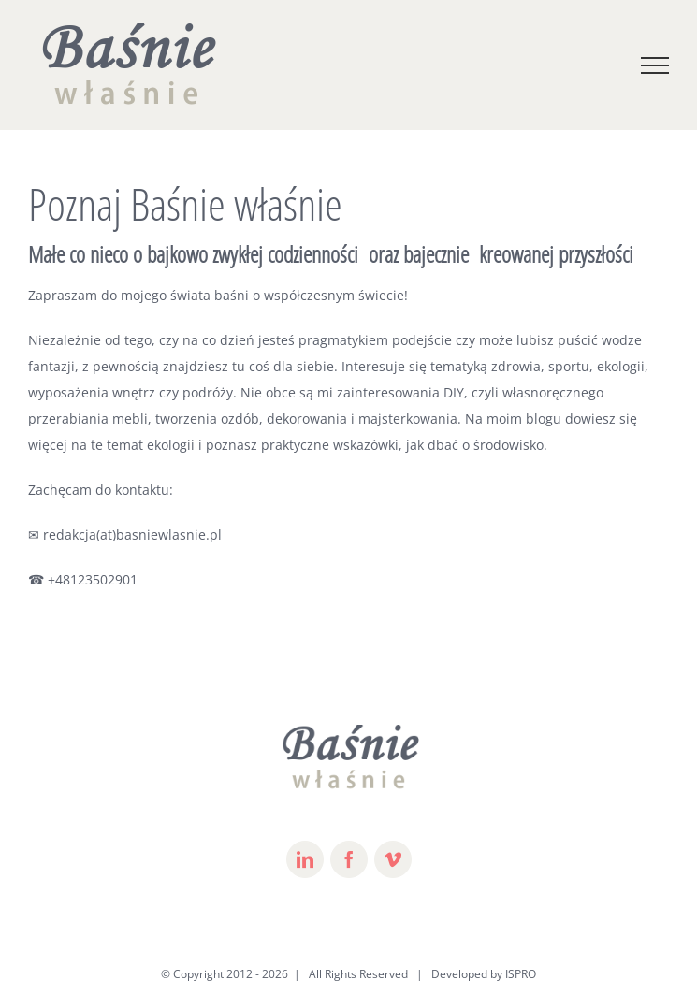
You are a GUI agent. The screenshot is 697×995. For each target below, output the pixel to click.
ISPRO (520, 974)
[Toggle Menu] (654, 65)
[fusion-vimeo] (393, 859)
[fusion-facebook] (349, 859)
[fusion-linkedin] (305, 859)
